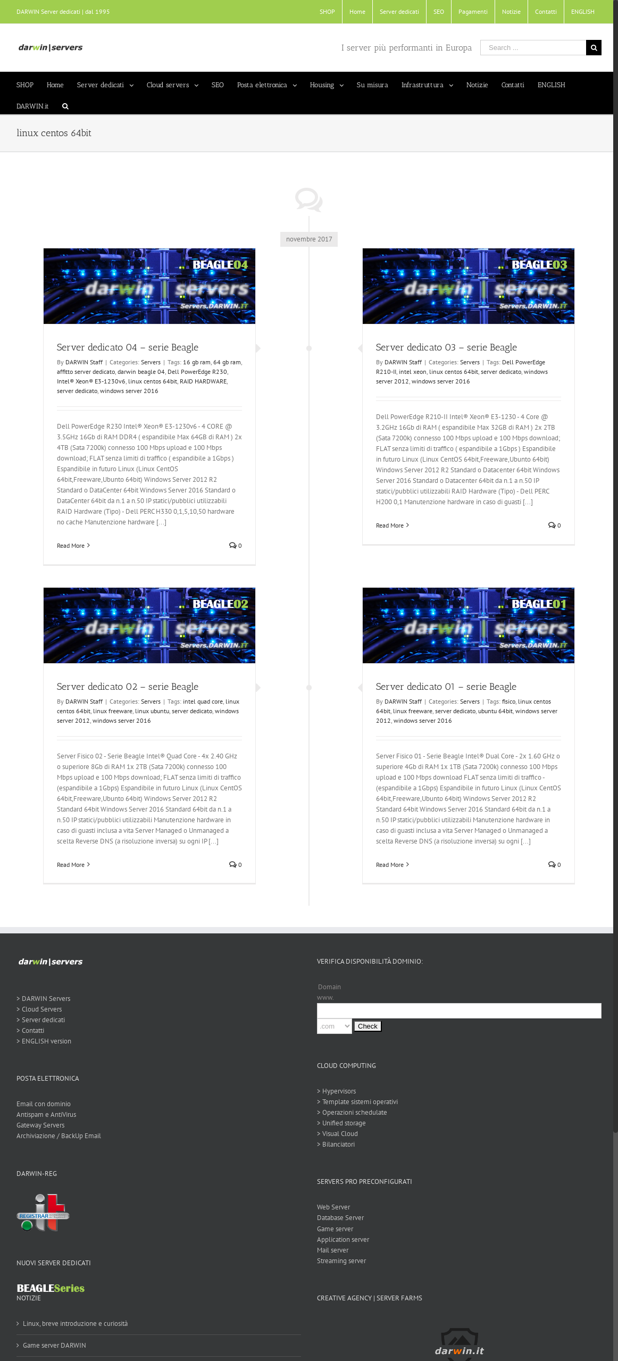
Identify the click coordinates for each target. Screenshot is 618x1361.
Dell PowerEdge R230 (195, 371)
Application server (341, 1239)
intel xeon (410, 371)
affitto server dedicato (84, 371)
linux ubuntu (150, 711)
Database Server (338, 1217)
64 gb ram (225, 362)
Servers (148, 362)
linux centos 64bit (150, 381)
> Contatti (30, 1030)
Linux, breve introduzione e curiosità (74, 1323)
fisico (506, 701)
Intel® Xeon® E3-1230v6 (89, 381)
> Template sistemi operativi (355, 1101)
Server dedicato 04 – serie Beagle (125, 347)
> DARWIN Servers (43, 998)
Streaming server (339, 1260)
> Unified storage (339, 1123)
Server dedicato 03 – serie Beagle (444, 347)
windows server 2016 (127, 391)
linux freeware (110, 711)
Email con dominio (43, 1103)
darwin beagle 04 (139, 371)
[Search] (65, 103)
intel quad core (201, 701)
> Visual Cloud (335, 1133)
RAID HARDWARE (201, 381)
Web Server (331, 1207)
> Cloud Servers (38, 1009)
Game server (333, 1228)
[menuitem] (323, 11)
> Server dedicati (40, 1019)
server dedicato (75, 391)
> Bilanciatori (334, 1144)
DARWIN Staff (82, 362)
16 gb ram (194, 362)
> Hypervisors (334, 1091)
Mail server (330, 1250)
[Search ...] (529, 47)
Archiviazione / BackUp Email (58, 1135)
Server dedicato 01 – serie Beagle (444, 686)
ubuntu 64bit (493, 711)
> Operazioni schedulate (350, 1112)
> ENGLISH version (43, 1041)
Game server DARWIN (54, 1345)
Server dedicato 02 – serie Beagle (125, 686)
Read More (68, 545)
